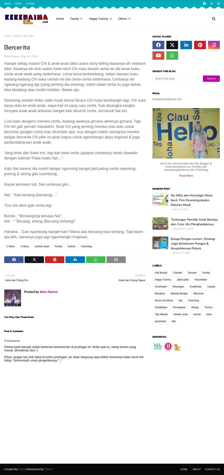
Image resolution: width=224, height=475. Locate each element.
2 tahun (17, 35)
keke (209, 314)
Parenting (86, 246)
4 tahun (25, 246)
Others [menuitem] (122, 18)
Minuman (198, 293)
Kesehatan (161, 286)
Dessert (192, 272)
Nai (180, 300)
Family (58, 246)
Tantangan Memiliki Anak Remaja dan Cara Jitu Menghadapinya (194, 221)
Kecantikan (201, 279)
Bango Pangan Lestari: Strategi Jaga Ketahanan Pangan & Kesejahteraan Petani (193, 243)
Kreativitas (195, 286)
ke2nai (71, 246)
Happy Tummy (163, 279)
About (18, 3)
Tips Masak (161, 314)
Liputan (211, 286)
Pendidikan (161, 307)
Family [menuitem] (74, 18)
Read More (186, 175)
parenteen (160, 321)
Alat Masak (161, 272)
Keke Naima (11, 56)
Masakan (160, 293)
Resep (195, 307)
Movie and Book (164, 300)
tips (174, 321)
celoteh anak (42, 246)
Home (7, 3)
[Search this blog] (177, 78)
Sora (21, 469)
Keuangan (178, 286)
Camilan (177, 272)
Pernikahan (179, 307)
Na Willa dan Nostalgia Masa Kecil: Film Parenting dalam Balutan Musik (191, 200)
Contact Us (212, 469)
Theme (48, 469)
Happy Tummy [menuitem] (98, 18)
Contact (30, 3)
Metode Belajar (179, 293)
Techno (208, 307)
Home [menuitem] (60, 18)
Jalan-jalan (183, 279)
